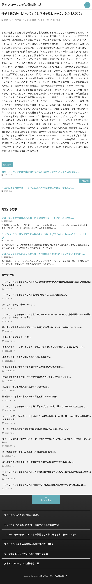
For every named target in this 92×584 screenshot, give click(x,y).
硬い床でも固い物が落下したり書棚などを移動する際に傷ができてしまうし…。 (38, 462)
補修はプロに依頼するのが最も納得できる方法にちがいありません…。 (34, 367)
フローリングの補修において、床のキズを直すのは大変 (31, 524)
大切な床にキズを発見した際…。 (17, 337)
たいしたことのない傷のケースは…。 (19, 304)
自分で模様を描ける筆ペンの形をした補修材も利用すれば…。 (30, 452)
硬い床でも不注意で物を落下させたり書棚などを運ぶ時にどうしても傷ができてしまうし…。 (44, 327)
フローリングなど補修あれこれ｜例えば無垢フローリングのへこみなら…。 (38, 218)
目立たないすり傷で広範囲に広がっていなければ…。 (26, 386)
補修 (34, 20)
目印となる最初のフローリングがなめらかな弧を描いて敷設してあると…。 (38, 188)
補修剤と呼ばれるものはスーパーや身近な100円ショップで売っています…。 (37, 376)
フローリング (22, 20)
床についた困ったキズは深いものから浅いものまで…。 (27, 357)
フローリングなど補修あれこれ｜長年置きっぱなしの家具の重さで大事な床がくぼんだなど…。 (45, 406)
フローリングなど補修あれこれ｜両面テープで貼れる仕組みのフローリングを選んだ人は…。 (44, 484)
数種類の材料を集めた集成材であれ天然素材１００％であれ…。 (31, 396)
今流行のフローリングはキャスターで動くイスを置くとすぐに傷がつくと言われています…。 (44, 347)
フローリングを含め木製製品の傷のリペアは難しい (29, 544)
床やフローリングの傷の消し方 (22, 4)
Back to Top (46, 500)
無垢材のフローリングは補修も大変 (21, 563)
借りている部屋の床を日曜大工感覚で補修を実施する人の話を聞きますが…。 (37, 429)
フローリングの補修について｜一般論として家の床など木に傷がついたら (40, 534)
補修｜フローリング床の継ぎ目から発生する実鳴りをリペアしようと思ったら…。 (42, 171)
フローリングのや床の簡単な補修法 (21, 515)
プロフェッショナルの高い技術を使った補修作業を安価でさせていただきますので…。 (44, 253)
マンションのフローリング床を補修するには (26, 553)
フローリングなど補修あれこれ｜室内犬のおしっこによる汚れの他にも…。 (36, 294)
